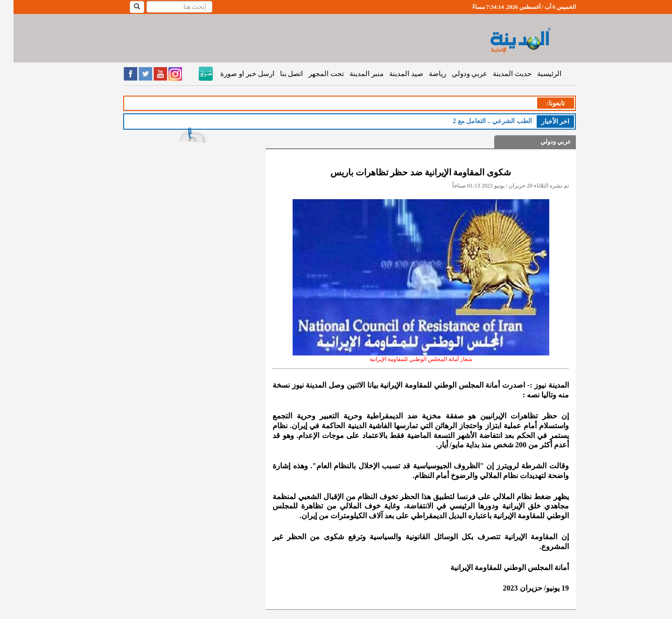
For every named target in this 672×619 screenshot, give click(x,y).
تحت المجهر (312, 73)
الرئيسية (536, 73)
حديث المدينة (498, 73)
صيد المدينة (393, 73)
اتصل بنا (278, 73)
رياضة (424, 73)
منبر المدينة (353, 73)
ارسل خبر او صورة (233, 73)
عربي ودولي (456, 73)
